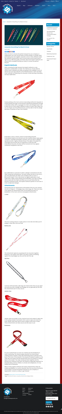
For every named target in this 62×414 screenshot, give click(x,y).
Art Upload (29, 393)
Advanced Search (30, 389)
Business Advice (12, 374)
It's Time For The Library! (50, 39)
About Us (6, 1)
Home (2, 1)
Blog (23, 392)
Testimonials (24, 393)
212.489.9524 (7, 397)
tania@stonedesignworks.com (10, 398)
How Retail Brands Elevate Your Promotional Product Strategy (51, 34)
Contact (24, 395)
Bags (24, 5)
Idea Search (23, 1)
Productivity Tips (50, 56)
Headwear (38, 5)
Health (44, 5)
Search (48, 1)
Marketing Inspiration (52, 54)
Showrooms (30, 391)
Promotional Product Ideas (20, 374)
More (54, 5)
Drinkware (30, 5)
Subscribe (48, 402)
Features (16, 1)
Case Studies (49, 49)
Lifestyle (49, 51)
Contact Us (11, 1)
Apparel (19, 5)
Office (49, 5)
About (23, 390)
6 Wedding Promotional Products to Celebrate (52, 28)
